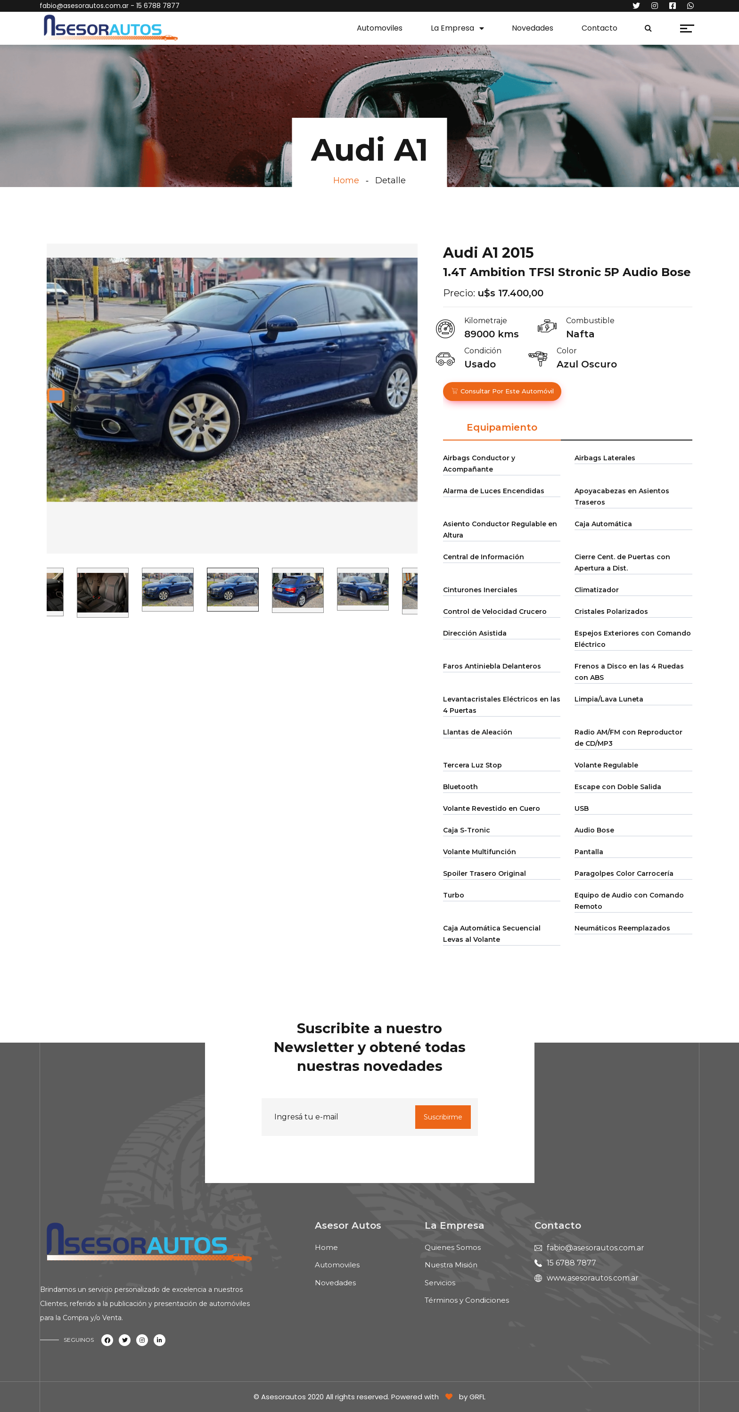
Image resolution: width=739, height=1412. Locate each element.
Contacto (599, 28)
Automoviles (379, 28)
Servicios (440, 1282)
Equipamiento (502, 427)
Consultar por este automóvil (502, 391)
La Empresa (452, 28)
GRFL (477, 1397)
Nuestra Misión (451, 1264)
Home (346, 180)
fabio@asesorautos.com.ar (84, 5)
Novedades (532, 28)
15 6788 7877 (571, 1262)
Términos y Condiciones (467, 1300)
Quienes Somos (453, 1247)
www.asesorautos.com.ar (593, 1277)
